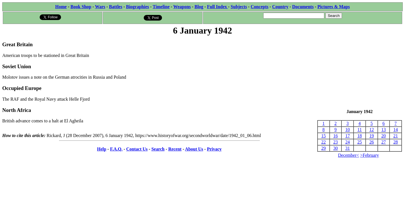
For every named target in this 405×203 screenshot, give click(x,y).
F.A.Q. (116, 149)
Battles (115, 6)
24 (347, 142)
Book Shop (80, 6)
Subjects (239, 6)
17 (347, 135)
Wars (100, 6)
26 (371, 142)
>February (369, 155)
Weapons (182, 6)
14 (395, 129)
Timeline (161, 6)
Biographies (137, 6)
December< (348, 155)
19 (371, 135)
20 (383, 135)
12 (371, 129)
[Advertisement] (359, 72)
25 (359, 142)
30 (335, 148)
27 (383, 142)
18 (359, 135)
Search (158, 149)
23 (335, 142)
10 (347, 129)
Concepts (259, 6)
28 (395, 142)
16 (335, 135)
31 (347, 148)
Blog (199, 6)
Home (61, 6)
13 (383, 129)
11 (359, 129)
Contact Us (137, 149)
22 (323, 142)
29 (323, 148)
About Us (194, 149)
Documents (303, 6)
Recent (174, 149)
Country (280, 6)
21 (395, 135)
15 (323, 135)
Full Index (217, 6)
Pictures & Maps (334, 6)
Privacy (214, 149)
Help (101, 149)
